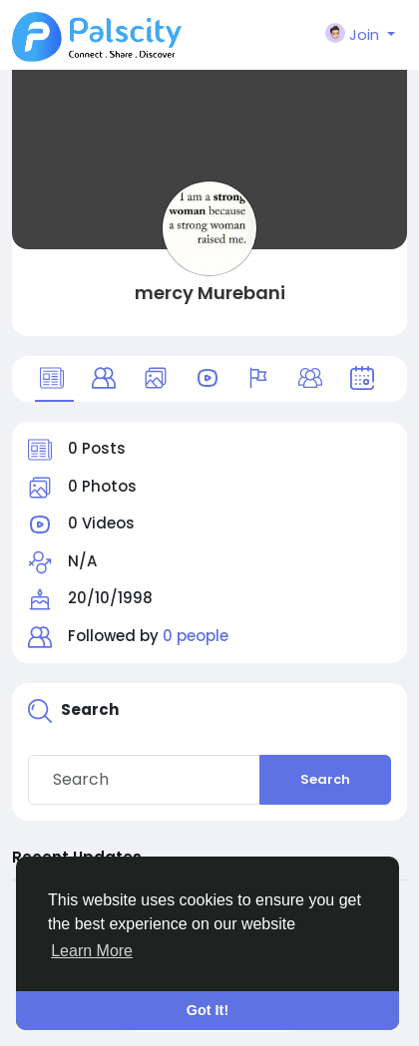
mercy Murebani (210, 292)
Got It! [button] (207, 1010)
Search (325, 779)
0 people (195, 635)
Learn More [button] (92, 950)
